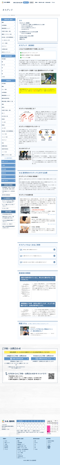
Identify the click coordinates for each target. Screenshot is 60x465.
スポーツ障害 (4, 43)
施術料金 (4, 173)
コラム (49, 444)
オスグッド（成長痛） (25, 23)
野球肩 (3, 119)
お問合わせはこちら (44, 358)
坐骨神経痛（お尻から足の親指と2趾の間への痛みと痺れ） (8, 188)
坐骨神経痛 (4, 25)
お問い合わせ (5, 180)
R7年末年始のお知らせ (7, 214)
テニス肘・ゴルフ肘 (21, 451)
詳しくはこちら (51, 214)
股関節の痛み (4, 146)
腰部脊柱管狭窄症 (5, 98)
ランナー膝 (4, 134)
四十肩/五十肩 (5, 116)
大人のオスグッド (25, 29)
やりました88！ (5, 208)
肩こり (3, 113)
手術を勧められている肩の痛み (8, 191)
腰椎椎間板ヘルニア (6, 28)
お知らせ (31, 2)
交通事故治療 (4, 49)
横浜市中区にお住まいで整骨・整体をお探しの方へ (8, 217)
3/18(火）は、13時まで (7, 224)
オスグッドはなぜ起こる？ (27, 26)
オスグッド (4, 46)
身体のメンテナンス (6, 52)
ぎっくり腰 (4, 89)
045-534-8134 (17, 2)
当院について (5, 161)
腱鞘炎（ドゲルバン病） (7, 34)
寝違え (3, 107)
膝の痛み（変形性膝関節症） (8, 37)
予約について (26, 2)
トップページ (4, 15)
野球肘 (3, 125)
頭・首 (3, 64)
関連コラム (22, 39)
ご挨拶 (3, 165)
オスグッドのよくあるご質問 (26, 36)
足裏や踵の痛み (5, 149)
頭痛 (3, 104)
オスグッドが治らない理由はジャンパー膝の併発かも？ (41, 330)
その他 (3, 76)
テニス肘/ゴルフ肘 (6, 40)
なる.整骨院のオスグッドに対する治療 (29, 31)
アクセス (53, 2)
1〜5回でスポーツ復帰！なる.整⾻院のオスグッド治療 (33, 24)
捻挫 (3, 143)
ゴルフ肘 (4, 128)
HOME (5, 441)
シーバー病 (4, 152)
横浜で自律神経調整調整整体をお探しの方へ (9, 227)
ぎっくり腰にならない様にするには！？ (8, 205)
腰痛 (3, 22)
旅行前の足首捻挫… (6, 195)
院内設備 (4, 59)
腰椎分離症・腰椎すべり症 (7, 101)
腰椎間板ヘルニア (21, 444)
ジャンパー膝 (4, 137)
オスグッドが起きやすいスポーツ (29, 27)
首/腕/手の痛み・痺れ (6, 31)
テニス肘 (4, 122)
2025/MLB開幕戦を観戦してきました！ (8, 221)
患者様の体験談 (23, 37)
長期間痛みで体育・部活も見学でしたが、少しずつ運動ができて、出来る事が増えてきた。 (37, 304)
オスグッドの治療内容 (26, 33)
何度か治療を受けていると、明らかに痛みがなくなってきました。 (37, 278)
